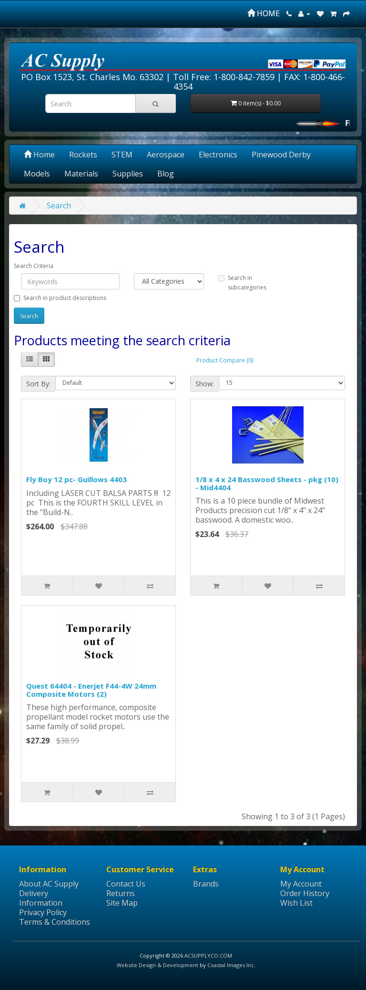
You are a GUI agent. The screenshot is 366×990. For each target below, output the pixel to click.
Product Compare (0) (224, 360)
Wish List (296, 902)
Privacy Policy (43, 912)
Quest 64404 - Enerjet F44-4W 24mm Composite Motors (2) (91, 690)
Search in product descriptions (60, 298)
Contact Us (125, 883)
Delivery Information (40, 898)
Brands (206, 883)
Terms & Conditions (54, 922)
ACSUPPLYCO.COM (208, 955)
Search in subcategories (242, 282)
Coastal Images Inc (230, 965)
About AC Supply (49, 883)
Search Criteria (33, 266)
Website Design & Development (157, 965)
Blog (165, 173)
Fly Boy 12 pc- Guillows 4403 (76, 479)
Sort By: (38, 383)
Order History (304, 893)
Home (39, 154)
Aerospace (165, 154)
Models (37, 173)
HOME (263, 13)
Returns (120, 893)
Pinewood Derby (281, 154)
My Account (301, 883)
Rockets (83, 154)
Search (59, 205)
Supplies (127, 173)
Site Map (122, 902)
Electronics (218, 154)
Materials (81, 173)
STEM (122, 154)
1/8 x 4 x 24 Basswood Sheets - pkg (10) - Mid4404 (266, 483)
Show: (204, 383)
